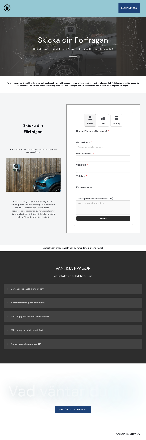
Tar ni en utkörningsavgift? (26, 344)
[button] (73, 289)
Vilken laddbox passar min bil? (28, 302)
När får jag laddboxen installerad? (30, 316)
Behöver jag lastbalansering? (27, 288)
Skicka (103, 218)
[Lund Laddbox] (7, 7)
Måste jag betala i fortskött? (27, 330)
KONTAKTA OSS (130, 7)
